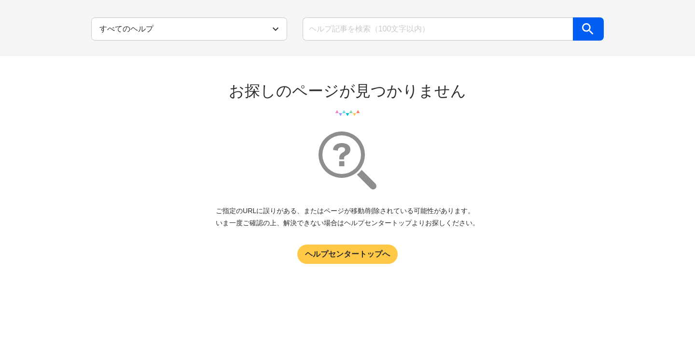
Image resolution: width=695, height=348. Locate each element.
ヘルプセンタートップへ (347, 254)
